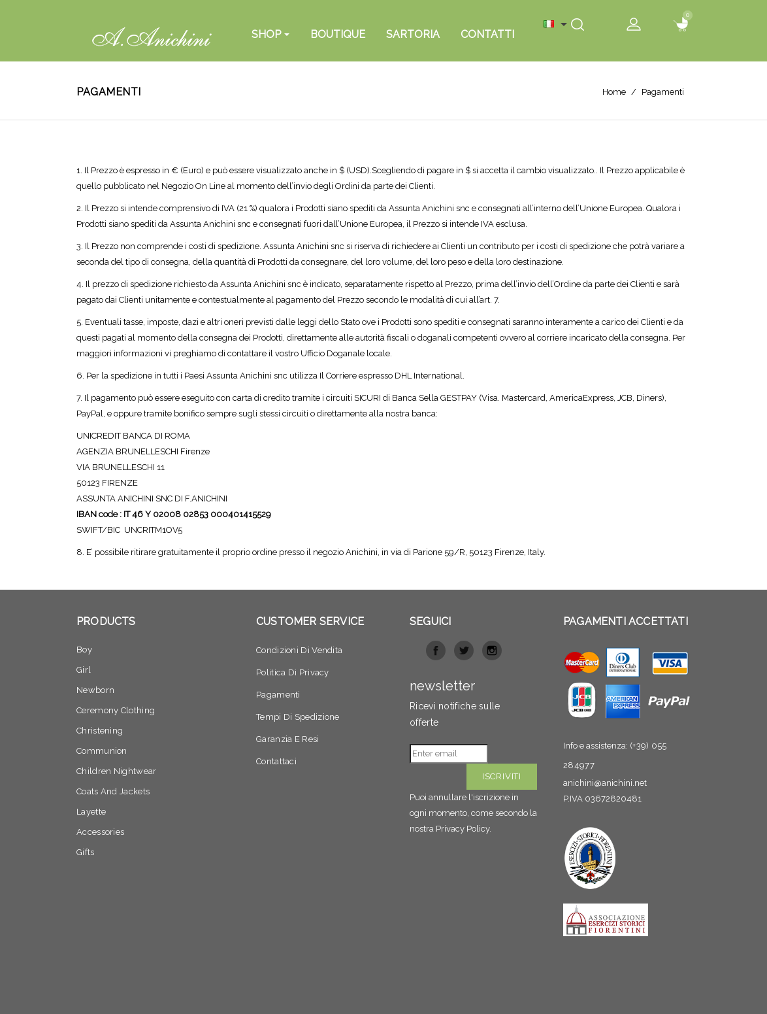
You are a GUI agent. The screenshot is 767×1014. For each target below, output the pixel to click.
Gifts (85, 852)
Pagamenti (278, 695)
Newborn (95, 690)
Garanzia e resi (287, 739)
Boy (84, 649)
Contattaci (276, 761)
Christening (99, 730)
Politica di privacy (292, 672)
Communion (101, 751)
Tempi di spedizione (298, 717)
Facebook (436, 650)
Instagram (492, 650)
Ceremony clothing (115, 710)
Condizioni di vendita (299, 650)
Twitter (464, 650)
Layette (91, 812)
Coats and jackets (113, 791)
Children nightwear (116, 771)
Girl (83, 670)
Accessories (100, 832)
